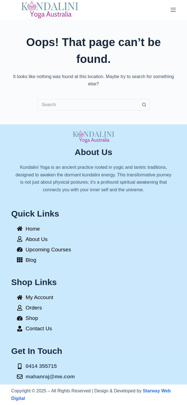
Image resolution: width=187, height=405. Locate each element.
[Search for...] (88, 104)
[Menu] (173, 9)
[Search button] (144, 104)
